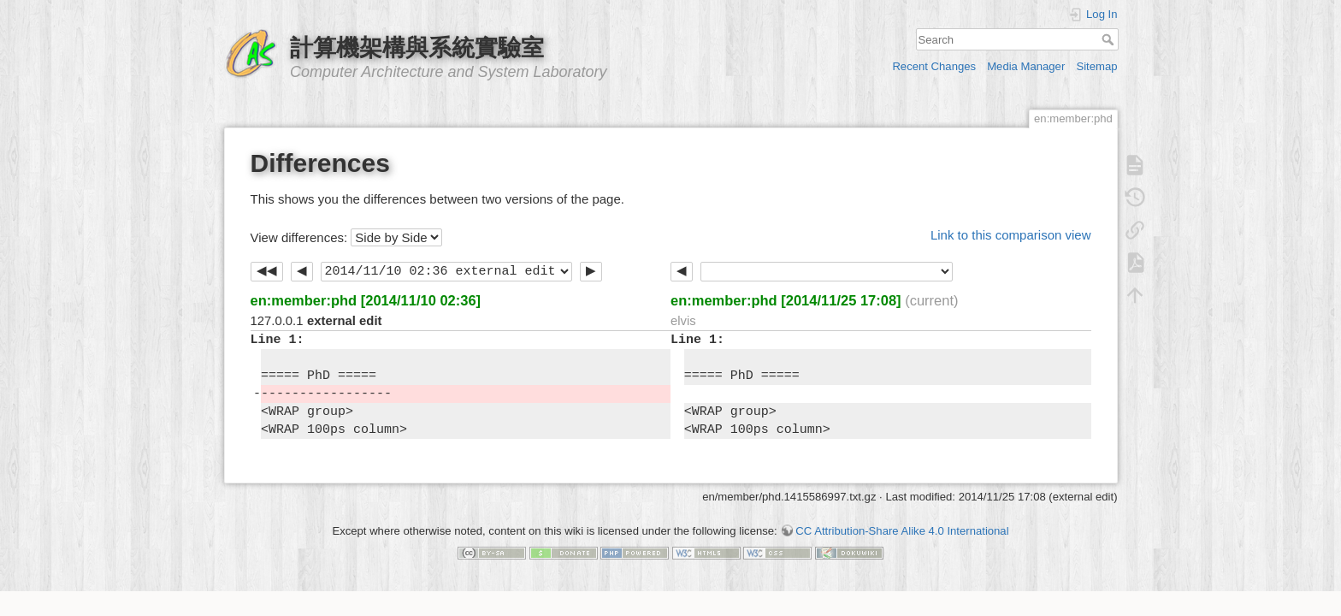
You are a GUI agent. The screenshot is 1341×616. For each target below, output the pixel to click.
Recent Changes (934, 66)
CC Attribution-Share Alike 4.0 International (901, 530)
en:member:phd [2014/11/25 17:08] (785, 300)
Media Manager (1026, 66)
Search (1110, 39)
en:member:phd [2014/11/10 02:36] (366, 300)
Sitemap (1096, 66)
